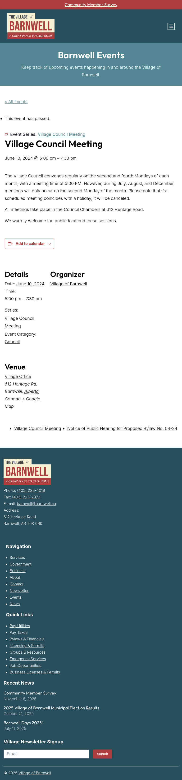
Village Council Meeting (37, 428)
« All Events (16, 101)
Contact (16, 584)
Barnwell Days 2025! (23, 722)
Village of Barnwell (68, 283)
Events (16, 597)
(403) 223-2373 (26, 497)
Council (12, 341)
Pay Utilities (20, 625)
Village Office (18, 376)
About (15, 577)
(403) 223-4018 (31, 490)
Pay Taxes (18, 632)
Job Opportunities (25, 665)
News (15, 603)
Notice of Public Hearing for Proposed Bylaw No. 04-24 (122, 428)
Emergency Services (28, 658)
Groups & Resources (28, 652)
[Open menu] (171, 26)
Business (18, 570)
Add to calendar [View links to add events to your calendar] (30, 243)
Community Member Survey (91, 4)
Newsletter (19, 590)
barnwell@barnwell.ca (36, 503)
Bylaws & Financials (27, 639)
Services (17, 557)
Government (21, 564)
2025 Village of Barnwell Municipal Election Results (51, 708)
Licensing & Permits (27, 645)
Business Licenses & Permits (35, 672)
